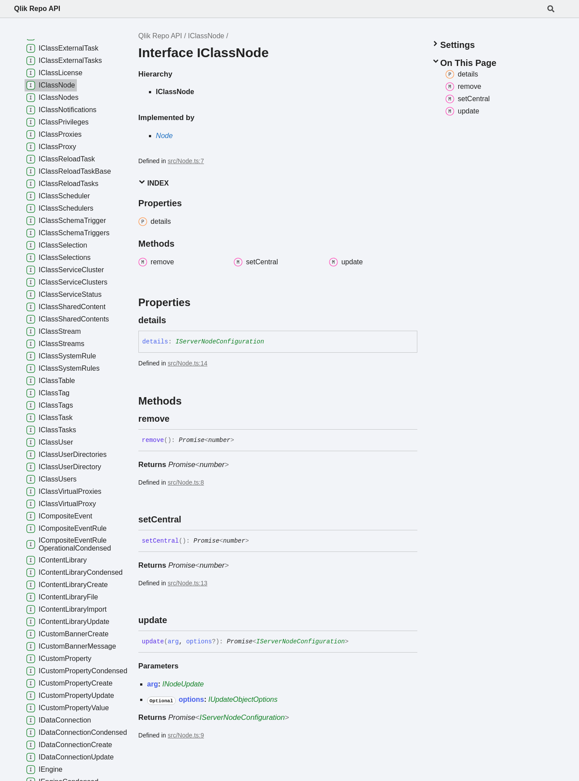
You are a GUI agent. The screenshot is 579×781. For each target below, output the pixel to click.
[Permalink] (174, 320)
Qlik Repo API (37, 8)
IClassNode (206, 36)
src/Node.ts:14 (187, 363)
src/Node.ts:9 (186, 735)
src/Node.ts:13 (187, 583)
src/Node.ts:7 (186, 160)
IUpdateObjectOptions (242, 699)
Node (164, 135)
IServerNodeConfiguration (219, 341)
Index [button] (153, 183)
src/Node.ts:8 (186, 482)
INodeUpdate (183, 684)
